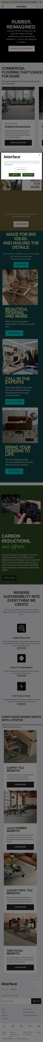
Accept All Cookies (28, 174)
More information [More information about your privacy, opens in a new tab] (8, 164)
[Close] (39, 155)
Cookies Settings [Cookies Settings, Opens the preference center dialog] (21, 169)
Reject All (14, 174)
